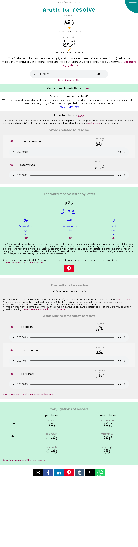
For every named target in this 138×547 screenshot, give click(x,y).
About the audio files (69, 80)
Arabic (60, 2)
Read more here (69, 106)
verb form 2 (123, 299)
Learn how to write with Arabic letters (23, 262)
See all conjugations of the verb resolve (24, 460)
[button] (131, 6)
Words (68, 2)
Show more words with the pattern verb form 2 (28, 394)
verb (88, 88)
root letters (93, 123)
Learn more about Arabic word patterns (43, 309)
